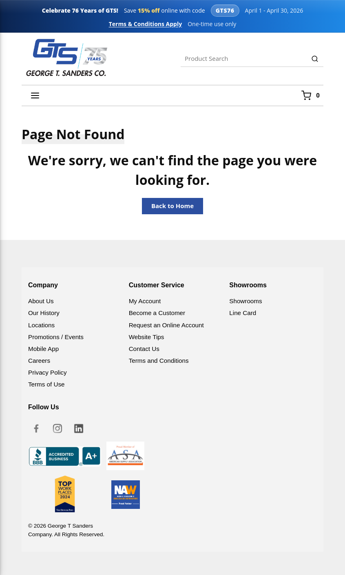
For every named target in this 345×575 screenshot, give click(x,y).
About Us (40, 300)
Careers (39, 360)
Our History (44, 312)
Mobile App (43, 348)
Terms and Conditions (159, 360)
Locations (41, 325)
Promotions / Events (56, 336)
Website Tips (146, 336)
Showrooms (245, 300)
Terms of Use (46, 384)
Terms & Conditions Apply (145, 24)
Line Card (242, 312)
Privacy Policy (47, 372)
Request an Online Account (166, 325)
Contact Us (144, 348)
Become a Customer (157, 312)
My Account (145, 300)
